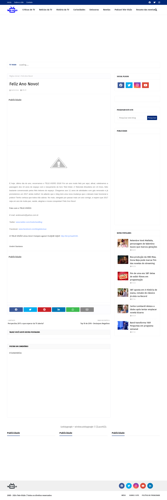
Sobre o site (19, 2)
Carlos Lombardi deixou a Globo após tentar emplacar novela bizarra (143, 309)
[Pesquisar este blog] (132, 118)
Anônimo (15, 90)
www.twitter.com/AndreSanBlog (29, 222)
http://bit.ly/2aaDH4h (69, 236)
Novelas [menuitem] (106, 10)
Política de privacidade (151, 495)
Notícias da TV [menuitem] (45, 10)
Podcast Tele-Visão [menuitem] (123, 10)
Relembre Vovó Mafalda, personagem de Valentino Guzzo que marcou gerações (143, 243)
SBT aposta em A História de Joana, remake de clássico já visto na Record (143, 293)
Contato (29, 2)
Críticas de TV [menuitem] (28, 10)
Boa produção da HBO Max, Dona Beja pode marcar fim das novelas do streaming (143, 260)
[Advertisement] (83, 38)
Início (9, 2)
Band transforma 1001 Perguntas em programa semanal (141, 325)
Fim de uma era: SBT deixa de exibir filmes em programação (142, 276)
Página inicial (14, 76)
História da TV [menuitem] (62, 10)
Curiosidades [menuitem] (79, 10)
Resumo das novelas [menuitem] (145, 10)
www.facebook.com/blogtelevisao (32, 229)
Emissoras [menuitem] (94, 10)
